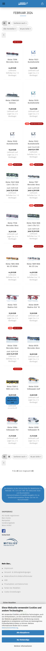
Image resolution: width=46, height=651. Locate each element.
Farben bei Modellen (12, 588)
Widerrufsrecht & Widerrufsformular (18, 576)
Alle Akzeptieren (23, 633)
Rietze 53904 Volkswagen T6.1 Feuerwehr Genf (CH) (12, 428)
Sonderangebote (8, 523)
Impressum (8, 568)
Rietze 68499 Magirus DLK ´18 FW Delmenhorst (33, 306)
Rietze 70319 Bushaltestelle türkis (33, 101)
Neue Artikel (6, 525)
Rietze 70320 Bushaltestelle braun (12, 142)
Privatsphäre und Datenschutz (16, 584)
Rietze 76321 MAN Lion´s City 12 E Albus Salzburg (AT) (12, 183)
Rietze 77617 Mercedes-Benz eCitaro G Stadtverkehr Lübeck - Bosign (33, 183)
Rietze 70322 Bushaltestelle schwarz (33, 142)
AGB (5, 580)
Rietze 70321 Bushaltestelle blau (33, 61)
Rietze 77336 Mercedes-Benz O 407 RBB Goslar (12, 224)
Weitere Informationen (23, 646)
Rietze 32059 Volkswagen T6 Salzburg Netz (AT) (33, 428)
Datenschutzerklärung (10, 628)
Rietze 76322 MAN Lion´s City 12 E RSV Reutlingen (33, 224)
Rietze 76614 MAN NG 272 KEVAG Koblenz (12, 265)
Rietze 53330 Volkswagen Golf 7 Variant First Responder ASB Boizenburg (33, 388)
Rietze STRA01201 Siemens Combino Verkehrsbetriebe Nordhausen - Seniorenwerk (12, 101)
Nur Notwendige (23, 640)
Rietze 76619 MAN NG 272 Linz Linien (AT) (33, 265)
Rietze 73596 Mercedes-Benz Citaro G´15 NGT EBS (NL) (12, 61)
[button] (4, 23)
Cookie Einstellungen (12, 592)
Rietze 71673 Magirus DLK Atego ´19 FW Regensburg (12, 306)
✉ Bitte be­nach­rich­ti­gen (12, 400)
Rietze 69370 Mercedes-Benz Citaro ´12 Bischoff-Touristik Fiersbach (33, 347)
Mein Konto (6, 518)
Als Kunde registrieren (10, 516)
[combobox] (20, 23)
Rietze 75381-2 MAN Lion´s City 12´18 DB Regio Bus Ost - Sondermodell (12, 388)
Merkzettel (6, 520)
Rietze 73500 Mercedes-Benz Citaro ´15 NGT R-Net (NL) (12, 347)
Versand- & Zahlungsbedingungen (17, 572)
